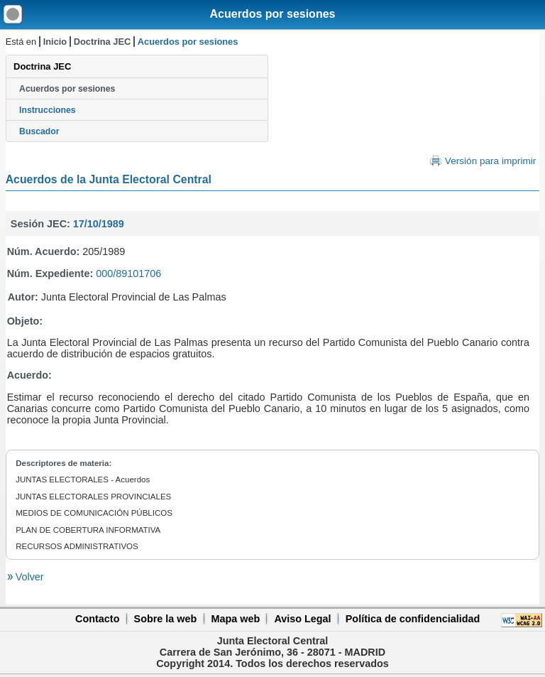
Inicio (55, 41)
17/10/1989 (98, 223)
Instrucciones (47, 110)
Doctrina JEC (102, 41)
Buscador (39, 131)
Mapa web (235, 618)
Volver (28, 577)
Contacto (97, 618)
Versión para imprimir (490, 161)
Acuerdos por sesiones (273, 14)
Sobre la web (165, 618)
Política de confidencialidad (413, 618)
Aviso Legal (302, 618)
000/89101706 (128, 273)
